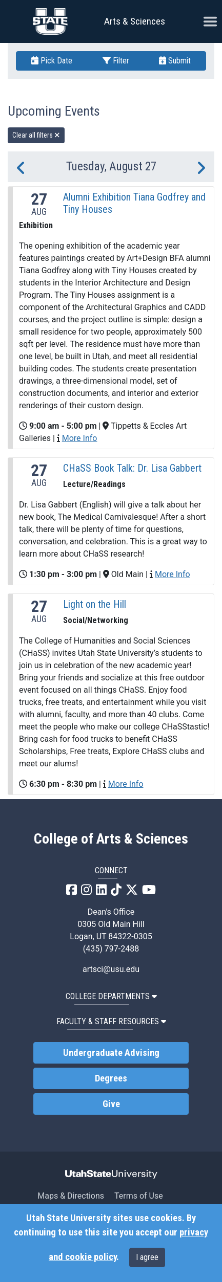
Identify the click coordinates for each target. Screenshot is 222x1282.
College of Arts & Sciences (111, 839)
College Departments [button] (111, 996)
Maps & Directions (70, 1196)
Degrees (111, 1078)
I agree (147, 1257)
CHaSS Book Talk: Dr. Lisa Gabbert (132, 468)
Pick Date (51, 60)
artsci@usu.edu (111, 969)
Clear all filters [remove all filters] (36, 135)
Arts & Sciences (134, 21)
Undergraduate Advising (111, 1052)
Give (111, 1104)
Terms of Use (138, 1196)
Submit (175, 60)
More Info (79, 438)
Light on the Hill (94, 604)
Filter (116, 60)
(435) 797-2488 (111, 949)
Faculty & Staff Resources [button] (111, 1021)
